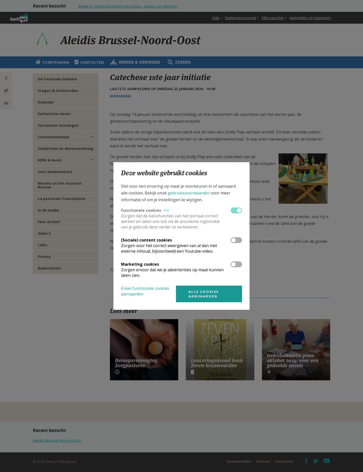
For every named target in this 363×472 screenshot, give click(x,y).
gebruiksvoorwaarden (189, 193)
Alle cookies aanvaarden (204, 293)
